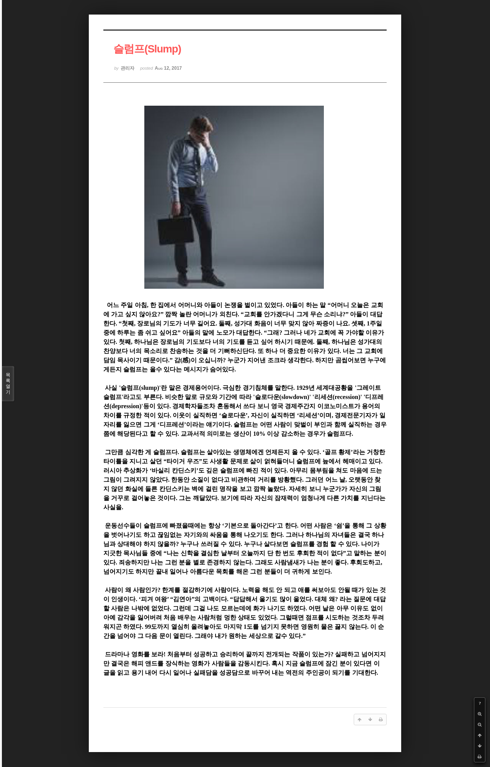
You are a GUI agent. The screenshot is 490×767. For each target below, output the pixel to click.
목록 (8, 383)
